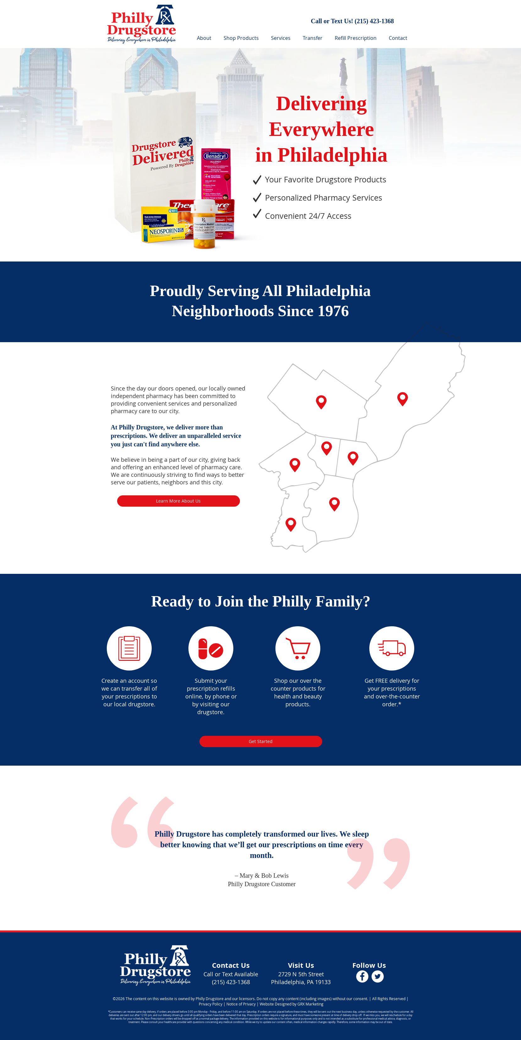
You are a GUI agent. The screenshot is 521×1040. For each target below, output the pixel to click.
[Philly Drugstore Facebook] (362, 976)
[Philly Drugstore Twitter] (378, 976)
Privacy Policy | (212, 1003)
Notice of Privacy (241, 1003)
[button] (282, 38)
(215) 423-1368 (374, 21)
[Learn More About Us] (178, 501)
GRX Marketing (310, 1003)
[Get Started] (260, 741)
